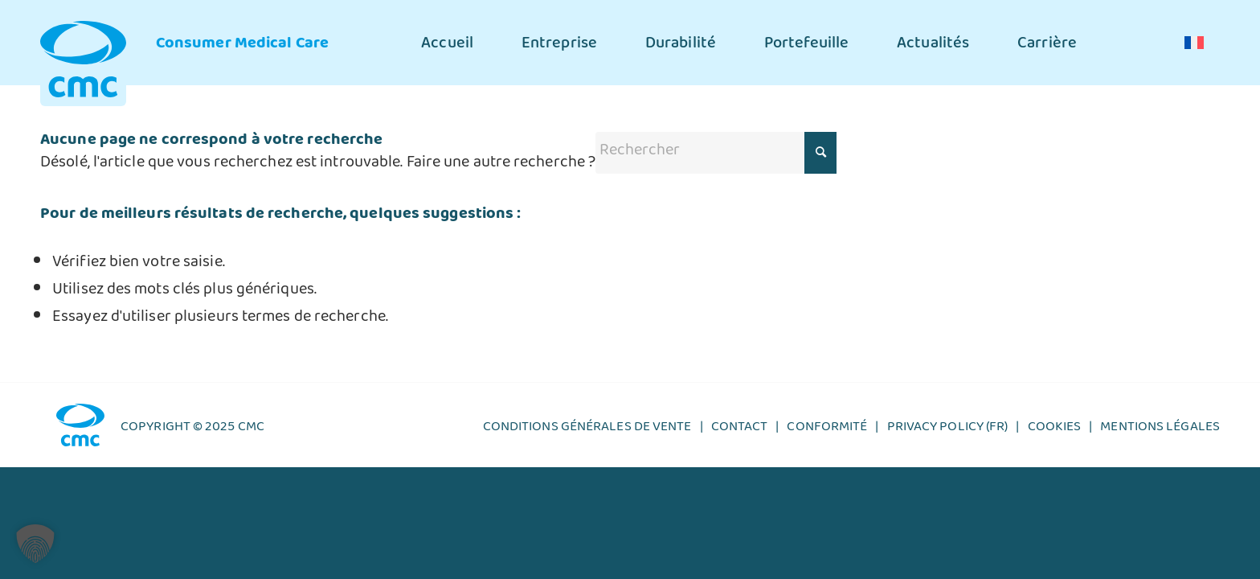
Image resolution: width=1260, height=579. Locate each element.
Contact (739, 430)
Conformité (827, 430)
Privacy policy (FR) (947, 430)
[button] (35, 543)
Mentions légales (1160, 430)
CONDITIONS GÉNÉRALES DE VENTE (587, 430)
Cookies (1055, 430)
